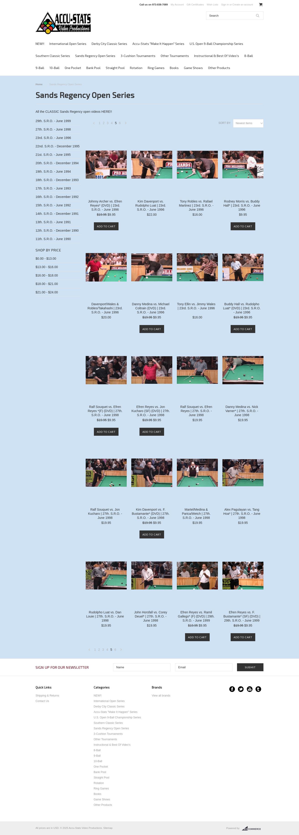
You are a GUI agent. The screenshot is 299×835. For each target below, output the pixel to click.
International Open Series (67, 44)
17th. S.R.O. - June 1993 (53, 188)
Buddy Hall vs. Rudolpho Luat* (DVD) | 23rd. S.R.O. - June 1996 (242, 308)
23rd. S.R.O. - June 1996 (53, 138)
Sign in (225, 4)
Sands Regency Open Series (95, 56)
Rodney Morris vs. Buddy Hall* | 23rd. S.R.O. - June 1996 (241, 205)
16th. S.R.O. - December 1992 (57, 197)
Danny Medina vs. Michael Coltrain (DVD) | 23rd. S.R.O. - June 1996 (150, 308)
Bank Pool (93, 68)
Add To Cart (106, 226)
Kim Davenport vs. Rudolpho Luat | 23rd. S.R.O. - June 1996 (150, 205)
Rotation (136, 68)
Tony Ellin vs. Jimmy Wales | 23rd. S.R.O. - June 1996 (196, 306)
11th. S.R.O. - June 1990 (53, 239)
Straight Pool (115, 68)
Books (174, 68)
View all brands (161, 695)
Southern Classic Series (53, 56)
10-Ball (54, 68)
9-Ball (40, 68)
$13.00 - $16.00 (47, 267)
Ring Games (156, 68)
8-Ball (248, 56)
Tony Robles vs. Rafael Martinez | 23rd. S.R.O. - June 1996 (196, 205)
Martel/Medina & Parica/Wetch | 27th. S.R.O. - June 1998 (196, 514)
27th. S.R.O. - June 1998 (53, 129)
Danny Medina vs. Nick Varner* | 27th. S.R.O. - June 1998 (241, 411)
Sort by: (224, 123)
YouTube (250, 689)
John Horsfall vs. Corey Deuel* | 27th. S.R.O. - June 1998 (150, 616)
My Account (177, 4)
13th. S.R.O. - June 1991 (53, 222)
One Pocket (73, 68)
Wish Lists (212, 4)
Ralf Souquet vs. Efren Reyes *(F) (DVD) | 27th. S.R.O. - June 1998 (105, 411)
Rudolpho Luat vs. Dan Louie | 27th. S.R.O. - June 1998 (105, 616)
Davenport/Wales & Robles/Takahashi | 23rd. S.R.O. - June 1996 (105, 308)
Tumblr (258, 689)
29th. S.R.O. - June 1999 (53, 121)
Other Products (219, 68)
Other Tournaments (175, 56)
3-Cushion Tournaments (138, 56)
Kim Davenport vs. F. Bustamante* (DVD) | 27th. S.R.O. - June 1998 (150, 514)
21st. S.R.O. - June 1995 (53, 154)
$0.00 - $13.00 (46, 258)
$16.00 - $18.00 (47, 275)
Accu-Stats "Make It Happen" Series (158, 44)
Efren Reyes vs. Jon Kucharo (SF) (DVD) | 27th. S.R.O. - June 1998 (150, 411)
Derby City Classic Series (109, 44)
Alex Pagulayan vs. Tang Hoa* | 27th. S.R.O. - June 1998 (241, 514)
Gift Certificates (195, 4)
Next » (126, 124)
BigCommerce (252, 828)
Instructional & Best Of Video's (216, 56)
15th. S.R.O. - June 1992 (53, 205)
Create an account (242, 4)
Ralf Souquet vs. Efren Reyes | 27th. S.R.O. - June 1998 (196, 411)
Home (39, 84)
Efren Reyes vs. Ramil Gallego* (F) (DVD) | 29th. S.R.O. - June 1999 (196, 616)
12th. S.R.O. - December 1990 (57, 230)
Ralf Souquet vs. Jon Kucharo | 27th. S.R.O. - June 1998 (105, 514)
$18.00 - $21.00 (47, 284)
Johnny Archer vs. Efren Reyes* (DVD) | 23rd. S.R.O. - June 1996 (105, 205)
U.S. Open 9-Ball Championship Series (216, 44)
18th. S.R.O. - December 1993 (57, 180)
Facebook (232, 689)
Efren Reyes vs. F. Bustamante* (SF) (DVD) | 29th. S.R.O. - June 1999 (241, 616)
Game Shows (193, 68)
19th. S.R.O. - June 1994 (53, 171)
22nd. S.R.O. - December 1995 (58, 146)
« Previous (94, 124)
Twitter (241, 689)
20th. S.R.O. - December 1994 (57, 163)
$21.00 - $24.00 (47, 292)
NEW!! (40, 44)
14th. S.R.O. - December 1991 (57, 213)
